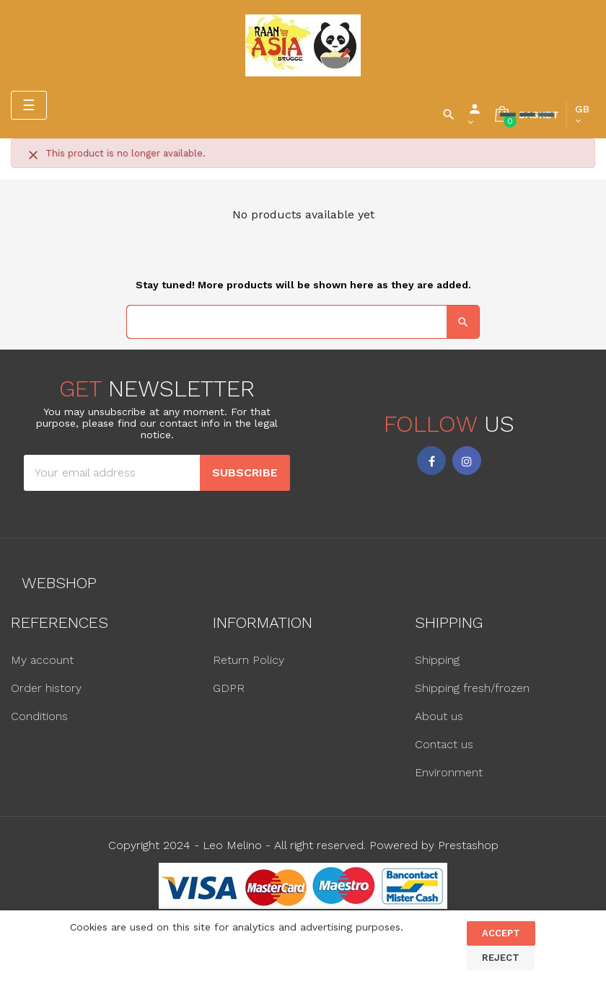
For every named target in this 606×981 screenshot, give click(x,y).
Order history (46, 688)
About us (439, 716)
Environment (449, 772)
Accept (501, 933)
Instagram (466, 460)
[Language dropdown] (582, 114)
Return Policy (248, 660)
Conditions (39, 716)
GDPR (229, 688)
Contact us (444, 744)
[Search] (303, 322)
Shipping (437, 660)
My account (42, 660)
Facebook (431, 460)
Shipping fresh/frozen (472, 688)
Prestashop (468, 845)
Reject (500, 957)
